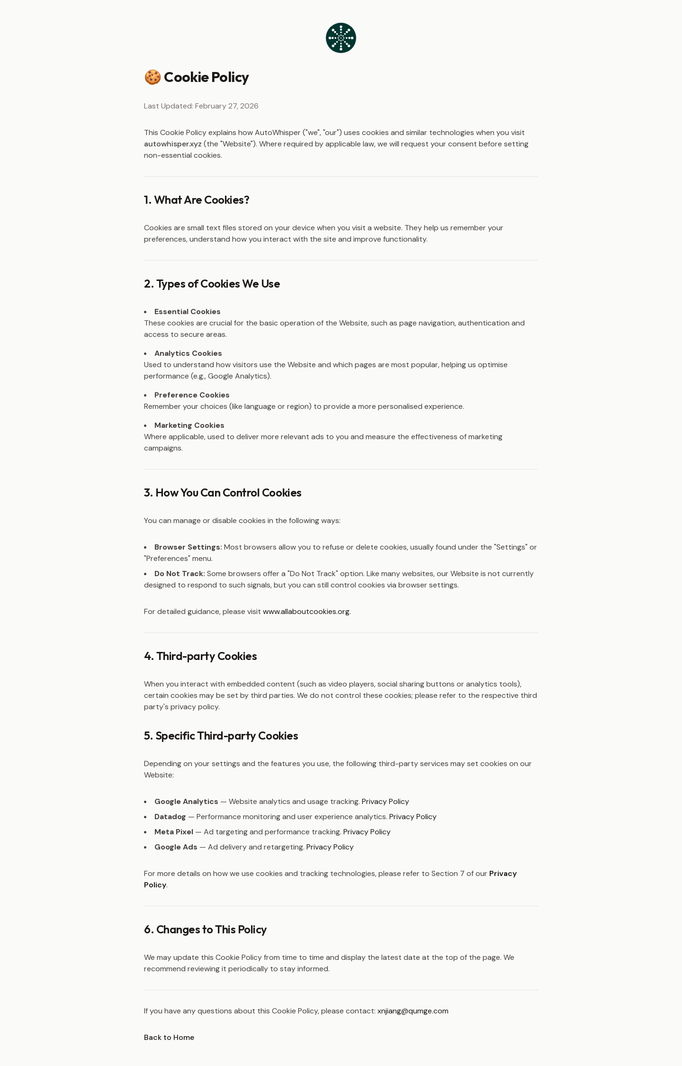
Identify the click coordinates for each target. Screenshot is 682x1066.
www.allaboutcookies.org (306, 611)
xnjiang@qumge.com (413, 1011)
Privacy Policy (385, 801)
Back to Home (169, 1037)
